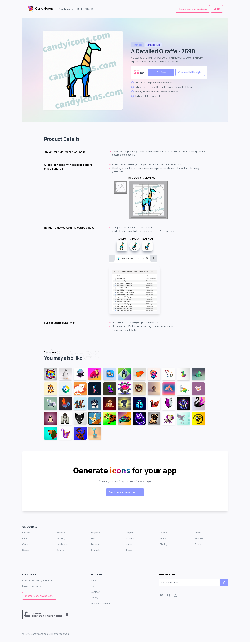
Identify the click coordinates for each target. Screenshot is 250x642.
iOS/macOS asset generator (37, 580)
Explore (26, 532)
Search (89, 8)
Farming (61, 538)
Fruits (163, 538)
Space (25, 549)
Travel (129, 549)
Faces (25, 538)
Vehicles (199, 538)
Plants (198, 544)
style (153, 45)
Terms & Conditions (101, 603)
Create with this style (189, 72)
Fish (93, 538)
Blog (79, 8)
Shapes (130, 532)
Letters (95, 544)
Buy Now (161, 72)
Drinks (198, 532)
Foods (163, 532)
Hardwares (62, 544)
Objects (95, 532)
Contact (95, 591)
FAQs (93, 580)
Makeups (130, 544)
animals (137, 45)
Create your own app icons (193, 8)
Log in (217, 8)
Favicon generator (32, 586)
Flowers (130, 538)
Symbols (95, 549)
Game (25, 544)
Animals (61, 532)
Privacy (94, 597)
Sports (60, 549)
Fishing (163, 544)
